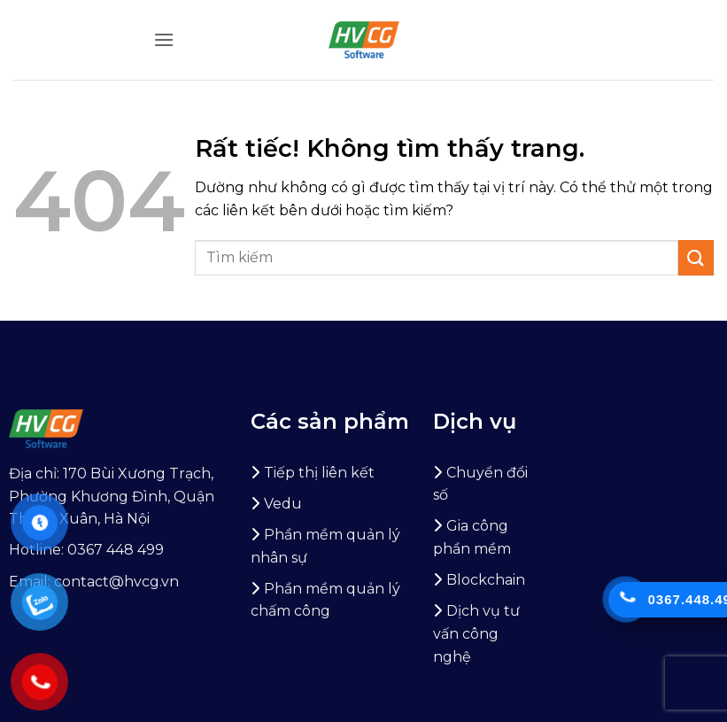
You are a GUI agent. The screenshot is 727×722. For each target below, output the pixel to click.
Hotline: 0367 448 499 (86, 549)
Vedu (283, 503)
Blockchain (485, 579)
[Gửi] (696, 257)
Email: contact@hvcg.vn (94, 581)
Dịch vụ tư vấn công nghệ (476, 633)
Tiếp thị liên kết (319, 472)
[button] (163, 39)
